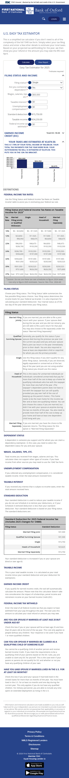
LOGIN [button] (54, 19)
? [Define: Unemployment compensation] (29, 107)
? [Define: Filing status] (29, 82)
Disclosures (34, 744)
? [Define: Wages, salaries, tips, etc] (29, 95)
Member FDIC (34, 756)
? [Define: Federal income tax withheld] (29, 124)
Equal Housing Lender (34, 758)
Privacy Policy (35, 732)
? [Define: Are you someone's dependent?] (29, 87)
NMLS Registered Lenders (34, 740)
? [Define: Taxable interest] (29, 102)
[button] (34, 75)
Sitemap (34, 749)
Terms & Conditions (34, 736)
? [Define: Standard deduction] (29, 114)
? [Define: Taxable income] (29, 119)
